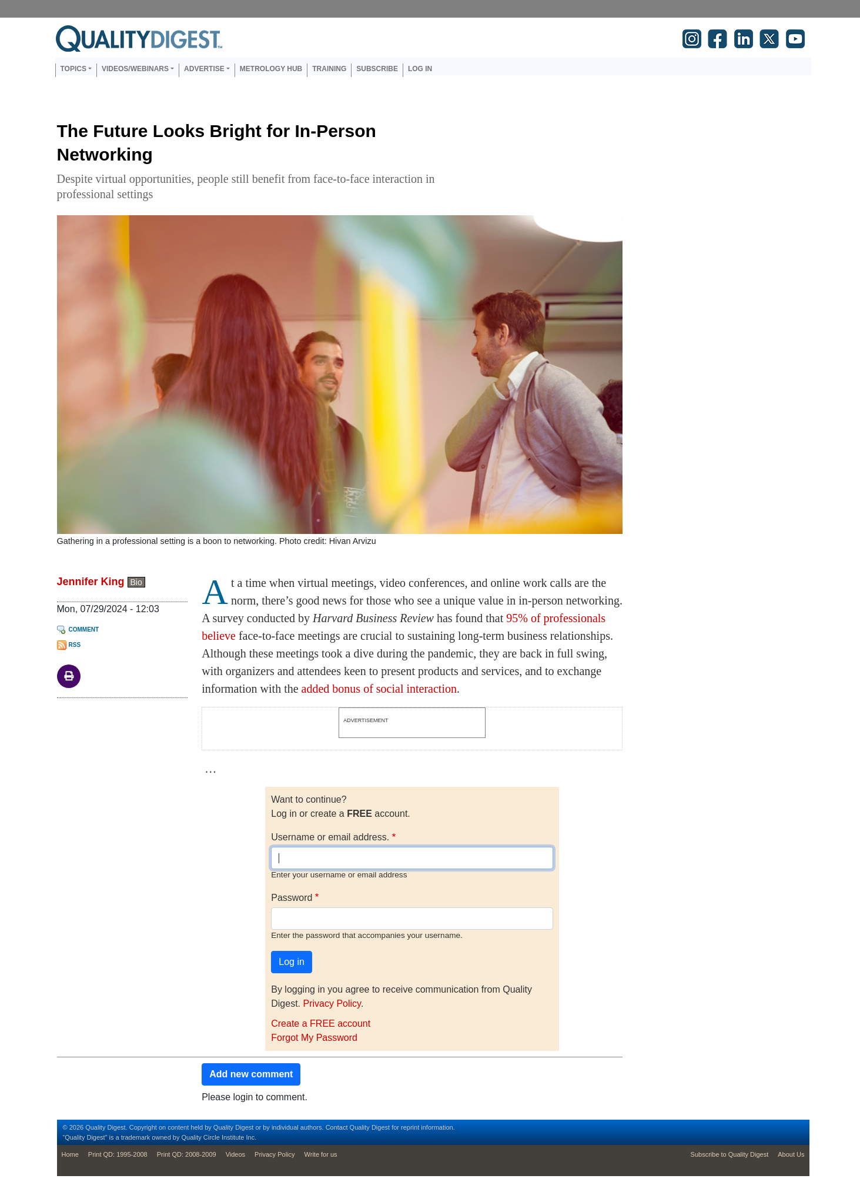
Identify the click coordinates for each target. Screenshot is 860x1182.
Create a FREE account (320, 1024)
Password (291, 898)
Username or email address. (330, 837)
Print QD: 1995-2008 (118, 1154)
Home (70, 1154)
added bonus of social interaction (379, 688)
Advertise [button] (204, 69)
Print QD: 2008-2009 (186, 1154)
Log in (420, 69)
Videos (235, 1154)
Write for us (320, 1154)
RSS (75, 645)
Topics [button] (73, 69)
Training (329, 69)
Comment (84, 629)
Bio (136, 582)
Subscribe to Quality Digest (730, 1154)
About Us (791, 1154)
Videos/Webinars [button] (135, 69)
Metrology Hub (271, 69)
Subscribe (377, 69)
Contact (337, 1127)
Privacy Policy (331, 1004)
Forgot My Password (314, 1038)
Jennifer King (91, 581)
